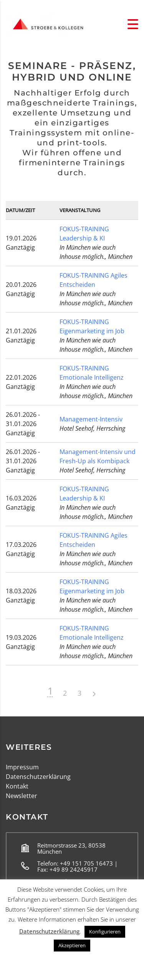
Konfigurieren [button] (105, 931)
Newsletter (21, 796)
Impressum (22, 767)
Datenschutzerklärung (38, 776)
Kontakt (17, 786)
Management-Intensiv (91, 419)
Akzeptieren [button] (72, 945)
